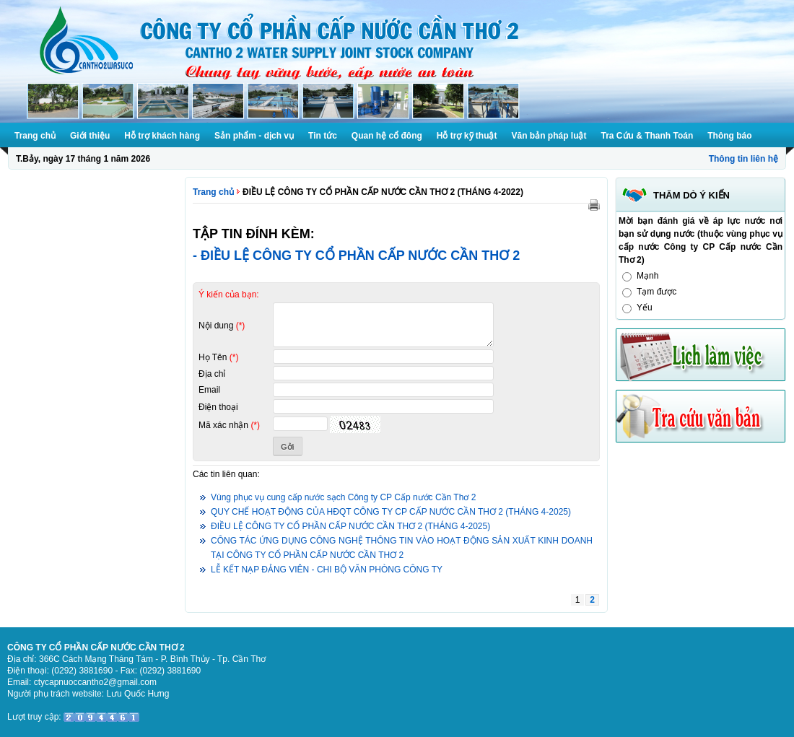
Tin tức (322, 136)
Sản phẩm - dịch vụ (254, 136)
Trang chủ (35, 136)
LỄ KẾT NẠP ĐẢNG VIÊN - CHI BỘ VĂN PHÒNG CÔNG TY (326, 569)
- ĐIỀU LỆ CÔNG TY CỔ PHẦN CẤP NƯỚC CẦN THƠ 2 (356, 255)
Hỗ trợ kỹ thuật (467, 136)
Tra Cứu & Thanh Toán (647, 136)
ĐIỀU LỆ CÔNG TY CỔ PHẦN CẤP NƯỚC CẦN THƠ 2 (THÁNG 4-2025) (350, 526)
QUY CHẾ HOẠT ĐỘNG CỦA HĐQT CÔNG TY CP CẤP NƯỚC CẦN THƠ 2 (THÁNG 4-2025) (391, 512)
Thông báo (729, 136)
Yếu (645, 307)
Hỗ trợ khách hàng (162, 136)
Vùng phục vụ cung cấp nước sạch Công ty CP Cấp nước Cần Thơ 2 (343, 497)
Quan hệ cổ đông (387, 136)
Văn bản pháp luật (549, 136)
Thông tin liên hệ (743, 159)
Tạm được (656, 292)
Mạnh (647, 276)
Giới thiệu (90, 136)
